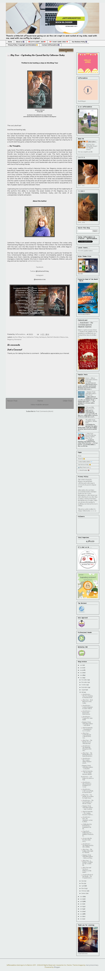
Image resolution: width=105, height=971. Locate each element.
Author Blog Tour (19, 337)
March (83, 888)
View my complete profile (85, 152)
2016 (81, 906)
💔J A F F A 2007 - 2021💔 (36, 42)
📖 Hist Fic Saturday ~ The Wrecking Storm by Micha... (87, 772)
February (84, 891)
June (82, 881)
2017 (81, 904)
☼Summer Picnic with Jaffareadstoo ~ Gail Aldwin (87, 723)
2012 (81, 916)
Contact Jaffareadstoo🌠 (50, 45)
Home (10, 42)
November (84, 682)
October (84, 685)
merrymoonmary (92, 965)
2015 (81, 909)
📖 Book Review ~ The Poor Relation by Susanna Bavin (87, 696)
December (84, 680)
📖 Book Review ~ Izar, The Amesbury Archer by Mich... (87, 819)
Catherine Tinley (32, 337)
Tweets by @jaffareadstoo (85, 251)
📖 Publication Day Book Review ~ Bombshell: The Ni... (86, 826)
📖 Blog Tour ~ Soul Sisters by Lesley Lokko (87, 701)
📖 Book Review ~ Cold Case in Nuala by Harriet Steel (87, 790)
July (82, 692)
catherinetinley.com (35, 261)
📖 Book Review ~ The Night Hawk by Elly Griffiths (87, 845)
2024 (81, 670)
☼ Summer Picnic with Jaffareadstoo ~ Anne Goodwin (87, 807)
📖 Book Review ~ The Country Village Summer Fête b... (86, 761)
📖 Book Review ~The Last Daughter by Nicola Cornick (87, 802)
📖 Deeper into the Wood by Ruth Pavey (86, 839)
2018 (81, 901)
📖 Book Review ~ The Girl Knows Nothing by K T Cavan (86, 784)
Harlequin (42, 337)
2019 (81, 899)
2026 (81, 665)
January (83, 893)
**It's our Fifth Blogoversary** (90, 408)
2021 (81, 677)
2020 (81, 896)
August (83, 690)
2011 (81, 919)
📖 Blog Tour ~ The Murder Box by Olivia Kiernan (86, 741)
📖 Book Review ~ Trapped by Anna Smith (86, 718)
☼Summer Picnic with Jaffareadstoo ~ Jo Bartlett (87, 767)
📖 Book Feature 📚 (83, 470)
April (83, 886)
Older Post (67, 401)
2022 (81, 675)
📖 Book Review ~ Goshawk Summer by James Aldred (87, 707)
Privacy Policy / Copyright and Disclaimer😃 (23, 45)
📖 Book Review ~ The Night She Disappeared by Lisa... (86, 748)
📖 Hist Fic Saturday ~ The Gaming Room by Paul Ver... (87, 813)
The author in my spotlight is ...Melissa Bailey (91, 421)
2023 (81, 672)
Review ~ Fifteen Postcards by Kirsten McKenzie (91, 379)
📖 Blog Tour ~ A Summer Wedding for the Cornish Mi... (87, 863)
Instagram (39, 275)
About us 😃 (81, 459)
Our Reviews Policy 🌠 (79, 42)
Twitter (32, 271)
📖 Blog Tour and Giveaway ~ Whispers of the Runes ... (86, 870)
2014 (81, 911)
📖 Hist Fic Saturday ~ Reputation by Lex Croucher (87, 729)
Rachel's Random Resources (57, 337)
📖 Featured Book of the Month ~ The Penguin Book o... (87, 876)
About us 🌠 (20, 42)
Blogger (57, 967)
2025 (81, 668)
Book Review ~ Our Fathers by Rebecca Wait (87, 778)
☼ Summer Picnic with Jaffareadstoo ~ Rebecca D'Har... (87, 856)
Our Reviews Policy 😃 (84, 464)
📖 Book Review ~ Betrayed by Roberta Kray (86, 712)
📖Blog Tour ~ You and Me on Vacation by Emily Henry (87, 796)
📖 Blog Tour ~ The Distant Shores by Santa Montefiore (86, 754)
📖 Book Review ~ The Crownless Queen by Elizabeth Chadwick (85, 325)
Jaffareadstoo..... (92, 142)
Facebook (39, 267)
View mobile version (40, 404)
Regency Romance (14, 339)
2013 (81, 914)
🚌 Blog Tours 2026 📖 (84, 467)
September (84, 687)
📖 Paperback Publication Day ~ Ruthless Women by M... (87, 833)
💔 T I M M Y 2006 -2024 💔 (58, 42)
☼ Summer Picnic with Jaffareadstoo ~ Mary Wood (91, 393)
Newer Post (12, 401)
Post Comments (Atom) (44, 411)
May (82, 883)
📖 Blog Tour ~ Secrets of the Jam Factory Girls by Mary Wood (90, 436)
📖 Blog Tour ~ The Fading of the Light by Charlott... (87, 851)
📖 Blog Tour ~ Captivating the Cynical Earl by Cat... (86, 735)
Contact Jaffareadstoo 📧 (85, 462)
